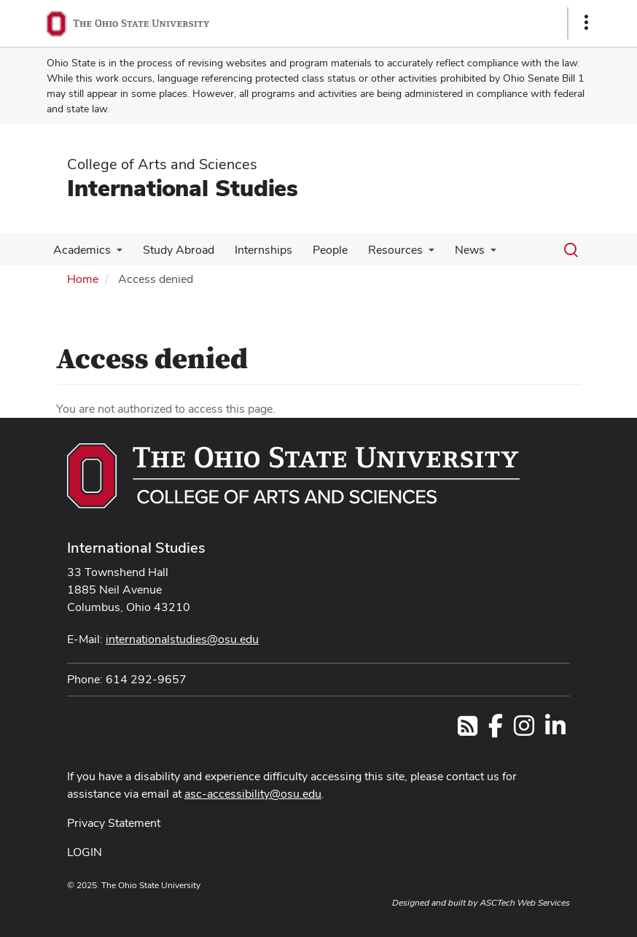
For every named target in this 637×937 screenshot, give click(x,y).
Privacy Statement (113, 823)
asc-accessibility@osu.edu (252, 793)
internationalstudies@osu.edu (182, 639)
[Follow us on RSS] (467, 730)
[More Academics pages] (115, 253)
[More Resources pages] (415, 253)
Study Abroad (174, 249)
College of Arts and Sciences (162, 164)
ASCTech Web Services (525, 903)
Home (82, 279)
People (319, 249)
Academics (80, 249)
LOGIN (84, 852)
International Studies (182, 188)
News (454, 249)
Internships (256, 249)
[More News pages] (474, 253)
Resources (382, 249)
